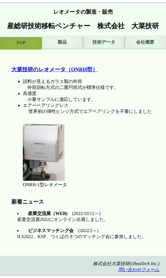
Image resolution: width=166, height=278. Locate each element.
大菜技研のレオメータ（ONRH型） (54, 69)
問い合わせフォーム (138, 269)
